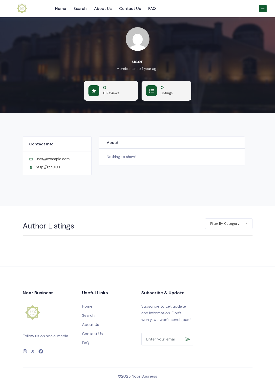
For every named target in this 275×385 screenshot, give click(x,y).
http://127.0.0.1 (48, 167)
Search (80, 8)
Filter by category (224, 223)
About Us (103, 8)
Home (60, 8)
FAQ (152, 8)
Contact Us (130, 8)
